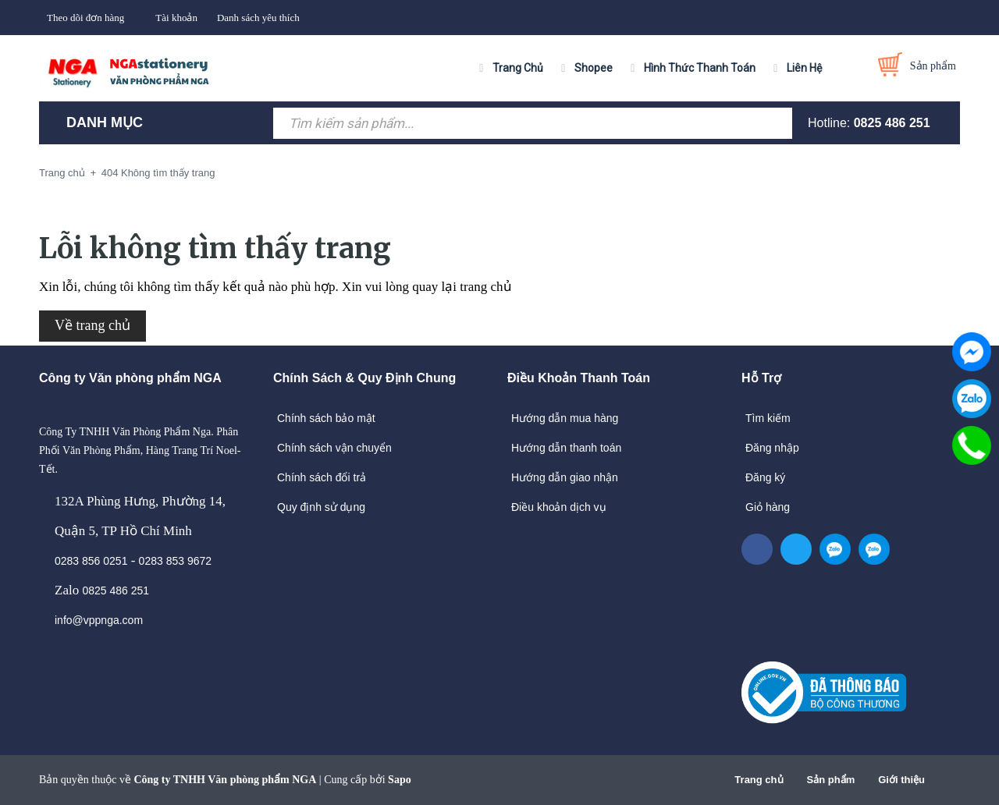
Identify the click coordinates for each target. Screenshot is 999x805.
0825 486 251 (892, 122)
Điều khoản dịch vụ (558, 507)
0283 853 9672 (175, 561)
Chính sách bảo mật (326, 418)
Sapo (399, 779)
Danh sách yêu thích (258, 17)
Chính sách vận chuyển (334, 448)
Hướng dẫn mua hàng (564, 418)
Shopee (593, 68)
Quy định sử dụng (321, 507)
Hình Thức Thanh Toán (699, 68)
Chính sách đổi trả (321, 477)
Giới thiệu (901, 779)
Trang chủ (758, 779)
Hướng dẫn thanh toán (566, 448)
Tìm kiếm (768, 418)
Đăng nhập (772, 448)
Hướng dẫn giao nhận (564, 477)
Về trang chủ (92, 325)
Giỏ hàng (767, 507)
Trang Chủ (517, 68)
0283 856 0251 (91, 561)
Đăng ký (765, 477)
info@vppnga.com (99, 620)
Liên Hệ (804, 68)
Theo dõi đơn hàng (85, 17)
